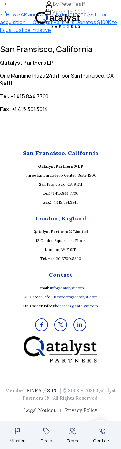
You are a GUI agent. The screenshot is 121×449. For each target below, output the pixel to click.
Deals (46, 436)
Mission (18, 436)
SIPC (52, 391)
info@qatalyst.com (67, 287)
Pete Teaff (72, 3)
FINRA (33, 391)
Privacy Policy (81, 410)
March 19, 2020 (69, 11)
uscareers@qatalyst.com (75, 297)
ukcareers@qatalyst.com (75, 306)
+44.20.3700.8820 (64, 258)
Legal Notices (40, 410)
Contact (102, 436)
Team (72, 436)
